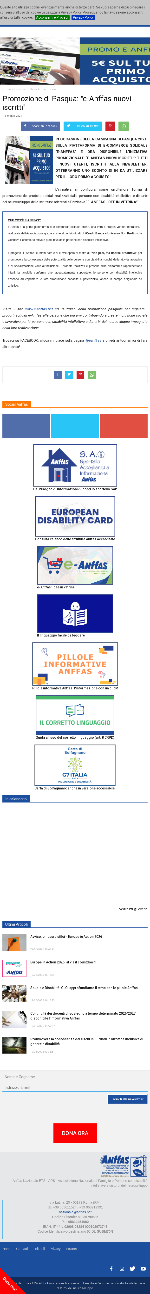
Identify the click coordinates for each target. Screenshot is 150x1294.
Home (6, 1249)
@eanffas (93, 340)
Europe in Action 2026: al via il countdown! (63, 962)
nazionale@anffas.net (75, 1212)
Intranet (71, 1249)
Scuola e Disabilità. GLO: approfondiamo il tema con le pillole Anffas (84, 988)
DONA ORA (75, 1133)
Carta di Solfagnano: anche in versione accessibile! (75, 788)
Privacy (55, 1249)
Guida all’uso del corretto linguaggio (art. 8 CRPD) (75, 737)
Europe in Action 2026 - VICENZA (57, 860)
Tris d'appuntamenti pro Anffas (55, 885)
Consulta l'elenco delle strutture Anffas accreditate (75, 539)
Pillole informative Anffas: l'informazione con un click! (75, 688)
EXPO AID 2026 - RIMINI (50, 810)
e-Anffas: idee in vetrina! (56, 587)
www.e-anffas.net (39, 309)
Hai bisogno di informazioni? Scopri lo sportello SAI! (75, 489)
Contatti (22, 1249)
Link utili (39, 1249)
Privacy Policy (83, 17)
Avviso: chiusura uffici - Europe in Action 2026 (66, 937)
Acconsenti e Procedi (52, 17)
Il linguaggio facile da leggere (61, 635)
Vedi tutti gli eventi (133, 909)
